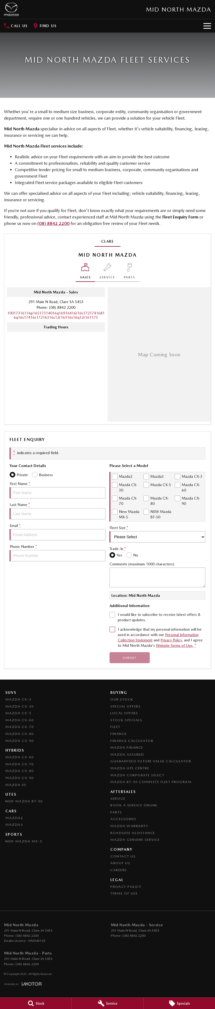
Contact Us (123, 856)
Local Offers (124, 713)
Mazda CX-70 (19, 727)
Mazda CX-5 (18, 713)
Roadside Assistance (132, 833)
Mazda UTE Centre (129, 768)
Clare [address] (107, 241)
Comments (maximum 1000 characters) (157, 574)
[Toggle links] (23, 984)
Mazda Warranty (129, 826)
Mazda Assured (127, 754)
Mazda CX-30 (19, 706)
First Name (57, 490)
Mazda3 (14, 825)
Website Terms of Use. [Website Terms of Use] (175, 645)
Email (57, 531)
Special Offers (125, 706)
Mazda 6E (15, 785)
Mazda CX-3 (18, 699)
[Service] (107, 1003)
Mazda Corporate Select (137, 775)
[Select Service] (107, 272)
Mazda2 (14, 818)
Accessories (123, 819)
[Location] (85, 272)
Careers (118, 870)
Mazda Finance (126, 747)
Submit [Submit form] (129, 658)
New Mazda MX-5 (23, 841)
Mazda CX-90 (19, 741)
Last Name (57, 510)
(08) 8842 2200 (53, 223)
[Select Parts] (129, 272)
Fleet (115, 727)
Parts (116, 812)
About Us (120, 863)
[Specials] (179, 1003)
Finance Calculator (131, 741)
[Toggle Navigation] (207, 26)
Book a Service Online (134, 805)
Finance (118, 734)
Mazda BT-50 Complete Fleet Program (150, 782)
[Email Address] (56, 315)
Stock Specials (126, 720)
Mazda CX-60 (19, 720)
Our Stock (121, 699)
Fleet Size (157, 534)
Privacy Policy (125, 887)
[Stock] (35, 1003)
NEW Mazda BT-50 (24, 801)
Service (118, 798)
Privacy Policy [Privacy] (171, 640)
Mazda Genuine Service (135, 840)
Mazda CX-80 (19, 734)
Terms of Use (124, 893)
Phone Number (57, 552)
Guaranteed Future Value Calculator (150, 761)
